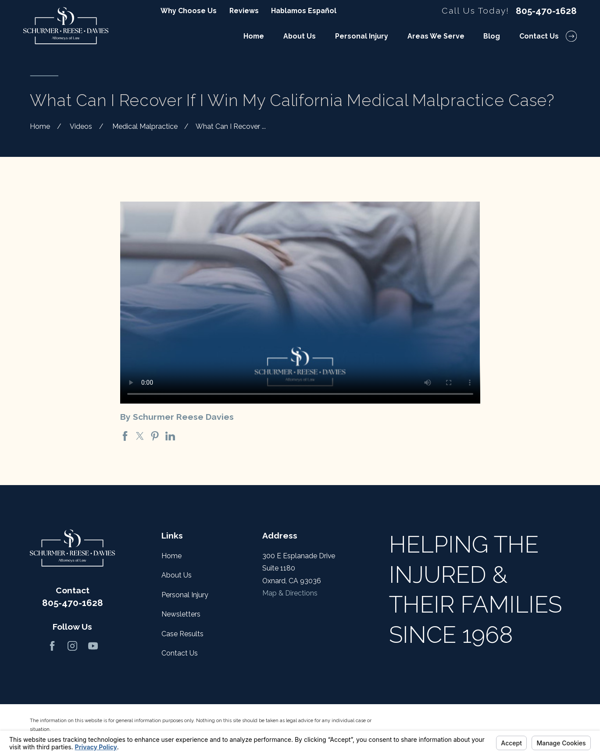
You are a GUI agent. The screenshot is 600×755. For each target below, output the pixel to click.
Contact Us (179, 653)
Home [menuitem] (253, 36)
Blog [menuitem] (491, 36)
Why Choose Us (189, 11)
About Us (176, 575)
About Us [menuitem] (299, 36)
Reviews (244, 11)
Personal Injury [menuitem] (361, 36)
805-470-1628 (546, 11)
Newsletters (180, 614)
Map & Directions (290, 593)
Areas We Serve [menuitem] (435, 36)
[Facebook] (52, 646)
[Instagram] (72, 646)
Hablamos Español (303, 11)
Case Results (182, 634)
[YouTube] (93, 646)
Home (171, 556)
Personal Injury (184, 595)
